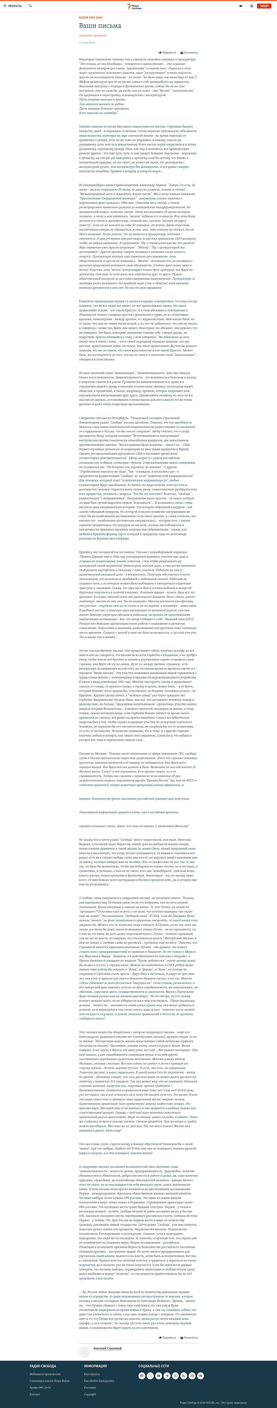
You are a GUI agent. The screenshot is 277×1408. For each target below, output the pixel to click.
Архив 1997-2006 (40, 1387)
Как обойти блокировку (99, 1381)
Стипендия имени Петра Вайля (49, 1381)
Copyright (90, 1394)
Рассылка (90, 1387)
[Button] (167, 52)
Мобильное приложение (45, 1374)
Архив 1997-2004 (91, 17)
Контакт (35, 1394)
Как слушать (92, 1374)
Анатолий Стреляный (92, 35)
